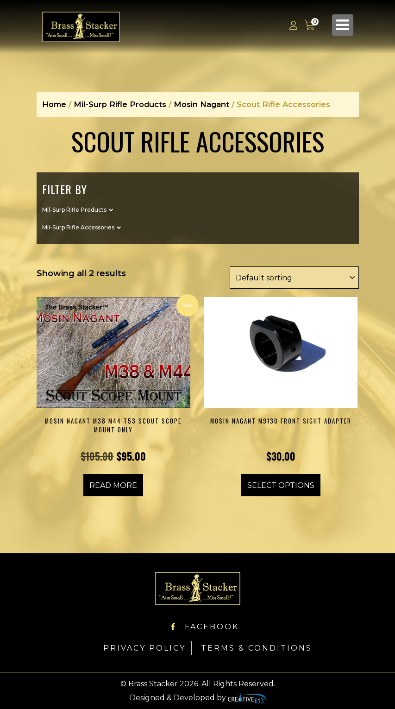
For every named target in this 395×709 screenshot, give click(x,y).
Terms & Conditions (256, 647)
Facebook (205, 626)
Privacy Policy (144, 647)
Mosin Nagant (201, 104)
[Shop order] (294, 277)
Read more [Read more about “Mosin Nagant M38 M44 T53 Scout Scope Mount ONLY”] (113, 485)
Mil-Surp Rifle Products (120, 104)
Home (54, 104)
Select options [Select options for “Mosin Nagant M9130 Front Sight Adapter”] (280, 485)
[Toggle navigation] (342, 25)
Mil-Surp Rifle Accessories (78, 226)
